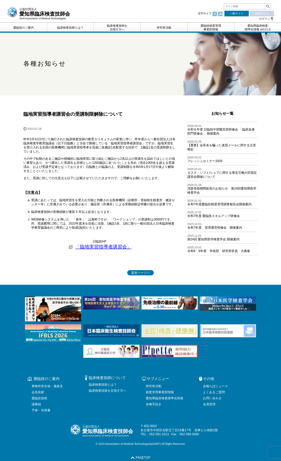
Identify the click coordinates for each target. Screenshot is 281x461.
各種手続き (153, 404)
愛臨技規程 (39, 398)
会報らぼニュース (215, 386)
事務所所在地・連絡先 (47, 386)
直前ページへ (140, 272)
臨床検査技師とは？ (103, 384)
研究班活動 (153, 386)
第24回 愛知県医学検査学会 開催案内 (213, 239)
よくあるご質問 (214, 392)
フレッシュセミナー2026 (204, 161)
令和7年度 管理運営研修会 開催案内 (214, 227)
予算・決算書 (41, 410)
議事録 (36, 404)
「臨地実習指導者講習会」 (103, 246)
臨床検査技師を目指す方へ (107, 390)
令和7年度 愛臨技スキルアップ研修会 (213, 216)
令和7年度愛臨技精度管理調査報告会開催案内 (219, 204)
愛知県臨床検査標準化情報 (164, 398)
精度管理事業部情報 (160, 392)
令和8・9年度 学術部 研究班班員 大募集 (218, 251)
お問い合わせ (212, 398)
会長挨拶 (38, 392)
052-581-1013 (159, 434)
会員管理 (209, 404)
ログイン (264, 18)
